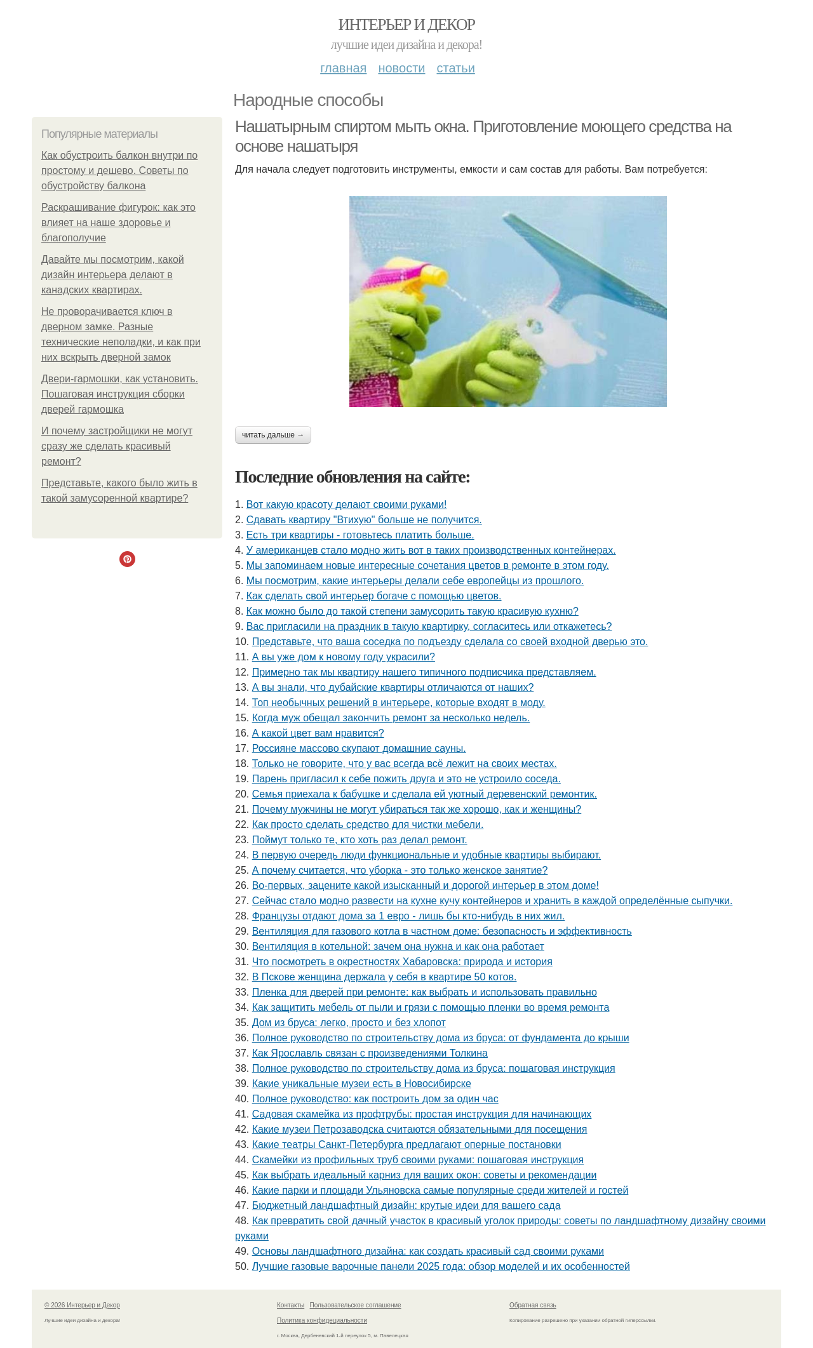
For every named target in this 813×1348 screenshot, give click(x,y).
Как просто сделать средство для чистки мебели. (368, 824)
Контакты (290, 1305)
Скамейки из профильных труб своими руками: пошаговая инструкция (418, 1159)
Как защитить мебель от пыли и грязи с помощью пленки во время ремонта (431, 1007)
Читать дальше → (273, 434)
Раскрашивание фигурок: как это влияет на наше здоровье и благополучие (118, 222)
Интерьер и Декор (407, 24)
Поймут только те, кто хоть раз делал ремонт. (359, 839)
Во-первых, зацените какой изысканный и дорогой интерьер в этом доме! (425, 885)
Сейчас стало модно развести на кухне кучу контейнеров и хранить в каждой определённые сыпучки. (492, 900)
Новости (401, 68)
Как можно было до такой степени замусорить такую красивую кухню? (412, 611)
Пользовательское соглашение (355, 1305)
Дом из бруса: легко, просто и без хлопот (349, 1022)
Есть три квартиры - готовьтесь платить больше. (360, 535)
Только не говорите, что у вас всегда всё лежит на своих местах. (404, 763)
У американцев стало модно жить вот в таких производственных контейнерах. (431, 550)
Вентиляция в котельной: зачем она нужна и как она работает (398, 946)
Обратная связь (532, 1305)
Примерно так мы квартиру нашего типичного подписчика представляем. (424, 672)
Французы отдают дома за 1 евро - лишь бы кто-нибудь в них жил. (408, 916)
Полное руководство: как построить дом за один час (375, 1098)
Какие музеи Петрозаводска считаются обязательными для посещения (420, 1129)
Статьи (455, 68)
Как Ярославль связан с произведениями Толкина (370, 1053)
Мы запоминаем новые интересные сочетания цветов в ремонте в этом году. (427, 565)
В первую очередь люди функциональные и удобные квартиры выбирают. (426, 855)
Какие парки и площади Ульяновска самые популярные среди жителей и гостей (440, 1190)
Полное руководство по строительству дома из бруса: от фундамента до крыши (440, 1037)
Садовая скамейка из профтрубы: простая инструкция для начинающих (422, 1114)
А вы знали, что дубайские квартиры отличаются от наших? (393, 687)
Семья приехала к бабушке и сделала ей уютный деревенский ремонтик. (424, 794)
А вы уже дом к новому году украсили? (343, 656)
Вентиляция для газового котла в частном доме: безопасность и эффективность (442, 931)
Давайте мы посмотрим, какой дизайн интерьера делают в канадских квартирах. (112, 274)
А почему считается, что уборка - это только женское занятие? (400, 870)
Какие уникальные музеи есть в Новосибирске (361, 1083)
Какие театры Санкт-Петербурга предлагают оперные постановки (406, 1144)
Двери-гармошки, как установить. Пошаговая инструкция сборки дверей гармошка (119, 394)
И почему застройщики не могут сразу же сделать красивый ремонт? (116, 446)
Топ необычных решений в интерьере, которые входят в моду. (399, 702)
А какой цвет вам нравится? (318, 733)
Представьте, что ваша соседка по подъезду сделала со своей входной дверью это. (450, 641)
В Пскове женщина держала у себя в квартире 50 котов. (384, 976)
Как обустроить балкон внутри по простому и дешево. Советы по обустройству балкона (119, 170)
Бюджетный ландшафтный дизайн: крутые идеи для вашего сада (406, 1205)
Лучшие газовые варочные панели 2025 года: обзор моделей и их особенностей (441, 1266)
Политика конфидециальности (322, 1320)
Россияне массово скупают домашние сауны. (359, 748)
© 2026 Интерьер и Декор (82, 1305)
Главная (343, 68)
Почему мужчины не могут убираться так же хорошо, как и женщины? (417, 809)
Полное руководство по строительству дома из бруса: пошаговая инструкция (433, 1068)
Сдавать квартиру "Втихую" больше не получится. (364, 519)
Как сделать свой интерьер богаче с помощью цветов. (374, 596)
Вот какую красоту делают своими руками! (346, 504)
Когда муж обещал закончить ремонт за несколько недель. (391, 717)
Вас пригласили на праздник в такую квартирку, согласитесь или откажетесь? (429, 626)
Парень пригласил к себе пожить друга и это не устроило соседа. (406, 778)
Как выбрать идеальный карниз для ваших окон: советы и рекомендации (424, 1175)
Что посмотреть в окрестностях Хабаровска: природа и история (402, 961)
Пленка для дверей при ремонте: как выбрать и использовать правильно (424, 992)
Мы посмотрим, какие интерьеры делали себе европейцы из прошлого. (415, 580)
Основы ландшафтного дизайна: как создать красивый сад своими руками (428, 1251)
